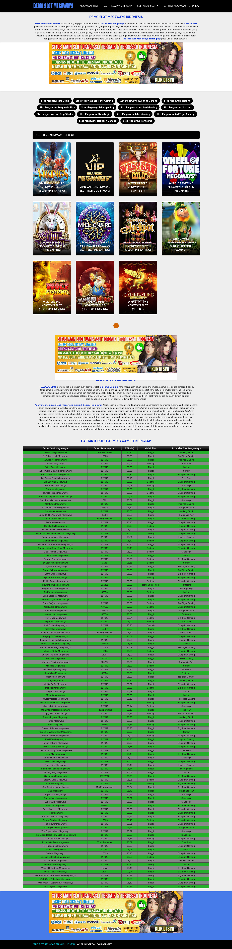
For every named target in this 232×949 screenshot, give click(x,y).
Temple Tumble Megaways (55, 820)
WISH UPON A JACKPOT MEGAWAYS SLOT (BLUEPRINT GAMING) (137, 246)
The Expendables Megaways (55, 831)
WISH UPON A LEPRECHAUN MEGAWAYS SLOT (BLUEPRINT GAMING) (181, 244)
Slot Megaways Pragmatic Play (57, 107)
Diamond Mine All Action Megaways (55, 544)
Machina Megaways (55, 658)
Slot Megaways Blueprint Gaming (138, 100)
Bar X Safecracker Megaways (55, 474)
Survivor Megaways (55, 805)
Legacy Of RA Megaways (55, 636)
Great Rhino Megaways (55, 610)
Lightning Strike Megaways (55, 651)
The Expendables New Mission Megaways (55, 835)
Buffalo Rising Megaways (55, 493)
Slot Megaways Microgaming (97, 107)
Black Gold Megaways (55, 485)
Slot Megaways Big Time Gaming (94, 100)
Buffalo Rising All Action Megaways (55, 496)
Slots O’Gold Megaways (55, 779)
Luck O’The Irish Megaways (55, 654)
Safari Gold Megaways (55, 761)
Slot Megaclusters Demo (55, 100)
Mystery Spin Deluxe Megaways (55, 702)
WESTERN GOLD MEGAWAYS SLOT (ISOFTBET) (137, 187)
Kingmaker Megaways (55, 629)
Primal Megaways (55, 724)
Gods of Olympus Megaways (55, 599)
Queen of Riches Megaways (55, 728)
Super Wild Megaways (55, 802)
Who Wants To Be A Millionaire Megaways (55, 875)
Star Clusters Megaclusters (55, 787)
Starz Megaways (55, 791)
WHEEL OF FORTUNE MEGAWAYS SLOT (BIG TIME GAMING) (181, 187)
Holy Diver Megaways (55, 618)
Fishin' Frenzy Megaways (55, 581)
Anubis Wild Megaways (55, 460)
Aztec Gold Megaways (55, 467)
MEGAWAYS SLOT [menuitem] (89, 5)
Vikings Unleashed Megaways (55, 857)
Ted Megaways (55, 813)
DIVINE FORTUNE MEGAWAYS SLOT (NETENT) (137, 305)
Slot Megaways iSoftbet (178, 107)
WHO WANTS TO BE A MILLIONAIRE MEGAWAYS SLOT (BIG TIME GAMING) (95, 246)
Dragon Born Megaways (55, 559)
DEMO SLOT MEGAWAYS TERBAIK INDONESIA (54, 944)
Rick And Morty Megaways (55, 746)
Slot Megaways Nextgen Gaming (97, 120)
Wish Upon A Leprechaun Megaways (55, 882)
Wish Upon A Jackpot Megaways (55, 879)
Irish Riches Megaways (55, 625)
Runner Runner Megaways (55, 757)
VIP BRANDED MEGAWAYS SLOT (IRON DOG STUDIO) (95, 188)
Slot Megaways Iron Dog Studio (55, 114)
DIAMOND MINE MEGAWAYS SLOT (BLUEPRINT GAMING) (95, 305)
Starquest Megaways (55, 783)
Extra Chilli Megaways (55, 574)
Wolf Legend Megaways (55, 886)
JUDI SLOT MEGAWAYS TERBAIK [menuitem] (180, 5)
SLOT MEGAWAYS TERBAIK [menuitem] (118, 5)
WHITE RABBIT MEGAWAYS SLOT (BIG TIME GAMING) (52, 246)
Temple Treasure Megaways (55, 816)
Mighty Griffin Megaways (55, 684)
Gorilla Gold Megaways (55, 607)
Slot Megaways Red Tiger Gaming (176, 114)
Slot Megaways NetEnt (177, 100)
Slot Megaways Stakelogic (95, 114)
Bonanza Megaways (55, 489)
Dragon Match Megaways (55, 563)
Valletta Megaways (55, 853)
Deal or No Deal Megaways (55, 529)
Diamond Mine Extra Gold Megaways (55, 548)
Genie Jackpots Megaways (55, 596)
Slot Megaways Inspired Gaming (138, 107)
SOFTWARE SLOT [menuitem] (146, 5)
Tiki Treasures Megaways (55, 846)
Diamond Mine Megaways (55, 540)
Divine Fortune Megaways (55, 555)
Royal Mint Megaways (55, 754)
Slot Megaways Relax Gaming (133, 114)
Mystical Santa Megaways (55, 706)
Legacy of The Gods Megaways (55, 640)
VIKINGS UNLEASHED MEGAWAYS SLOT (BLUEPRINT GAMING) (52, 187)
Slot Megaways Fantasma (137, 120)
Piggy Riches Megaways (55, 713)
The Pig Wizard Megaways (55, 838)
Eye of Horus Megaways (55, 577)
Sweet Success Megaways (55, 809)
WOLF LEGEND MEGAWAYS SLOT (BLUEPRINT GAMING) (52, 305)
